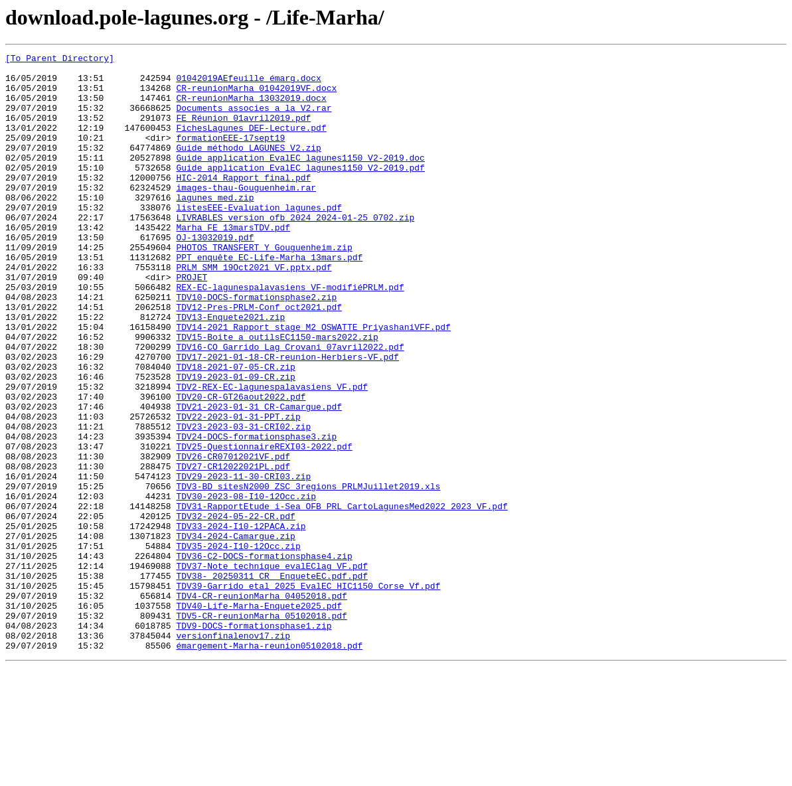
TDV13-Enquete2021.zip (230, 370)
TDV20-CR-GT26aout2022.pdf (240, 466)
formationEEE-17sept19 (230, 155)
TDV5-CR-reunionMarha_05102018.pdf (261, 729)
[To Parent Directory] (59, 60)
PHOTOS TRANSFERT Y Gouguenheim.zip (264, 287)
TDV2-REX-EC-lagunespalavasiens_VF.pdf (272, 454)
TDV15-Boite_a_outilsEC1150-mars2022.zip (277, 394)
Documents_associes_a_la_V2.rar (253, 119)
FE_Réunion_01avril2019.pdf (243, 131)
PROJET (191, 323)
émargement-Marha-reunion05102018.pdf (269, 765)
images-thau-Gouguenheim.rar (246, 215)
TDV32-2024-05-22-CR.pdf (235, 609)
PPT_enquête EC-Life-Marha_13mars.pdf (269, 299)
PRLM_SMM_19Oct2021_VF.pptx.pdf (253, 311)
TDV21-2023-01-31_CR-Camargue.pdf (259, 478)
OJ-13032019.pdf (215, 275)
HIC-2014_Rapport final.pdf (243, 203)
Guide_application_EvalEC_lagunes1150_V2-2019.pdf (300, 191)
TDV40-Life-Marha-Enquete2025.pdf (259, 717)
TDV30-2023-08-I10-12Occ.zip (246, 585)
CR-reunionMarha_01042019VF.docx (256, 96)
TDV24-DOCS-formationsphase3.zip (256, 514)
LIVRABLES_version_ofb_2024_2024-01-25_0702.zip (295, 251)
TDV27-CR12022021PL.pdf (233, 550)
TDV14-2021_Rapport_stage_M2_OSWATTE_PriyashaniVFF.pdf (313, 382)
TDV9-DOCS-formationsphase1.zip (253, 741)
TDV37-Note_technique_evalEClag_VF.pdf (272, 669)
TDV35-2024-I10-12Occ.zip (238, 645)
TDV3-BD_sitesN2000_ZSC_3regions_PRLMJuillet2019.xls (308, 574)
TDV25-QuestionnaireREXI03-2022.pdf (264, 526)
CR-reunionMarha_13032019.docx (251, 108)
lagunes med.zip (215, 227)
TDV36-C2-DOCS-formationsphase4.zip (264, 657)
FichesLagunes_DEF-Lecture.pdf (251, 143)
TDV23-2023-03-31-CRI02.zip (243, 502)
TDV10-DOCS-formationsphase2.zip (256, 347)
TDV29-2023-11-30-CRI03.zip (243, 562)
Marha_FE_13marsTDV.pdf (233, 263)
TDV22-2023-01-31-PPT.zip (238, 490)
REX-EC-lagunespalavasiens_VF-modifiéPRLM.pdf (290, 335)
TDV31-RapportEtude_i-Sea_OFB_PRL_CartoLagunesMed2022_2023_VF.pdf (341, 597)
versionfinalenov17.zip (233, 753)
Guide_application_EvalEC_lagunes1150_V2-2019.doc (300, 179)
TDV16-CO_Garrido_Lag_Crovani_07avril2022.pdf (290, 406)
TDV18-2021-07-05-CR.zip (235, 430)
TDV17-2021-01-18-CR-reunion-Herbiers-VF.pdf (287, 418)
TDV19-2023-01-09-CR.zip (235, 442)
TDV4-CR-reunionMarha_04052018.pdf (261, 705)
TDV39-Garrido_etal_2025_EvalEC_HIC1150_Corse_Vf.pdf (308, 693)
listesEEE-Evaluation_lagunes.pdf (259, 239)
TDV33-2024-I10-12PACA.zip (240, 621)
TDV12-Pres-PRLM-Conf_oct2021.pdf (259, 358)
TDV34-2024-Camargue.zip (235, 633)
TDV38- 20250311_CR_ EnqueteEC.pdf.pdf (272, 681)
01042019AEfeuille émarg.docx (248, 84)
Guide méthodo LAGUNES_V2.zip (248, 167)
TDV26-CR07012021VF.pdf (233, 538)
